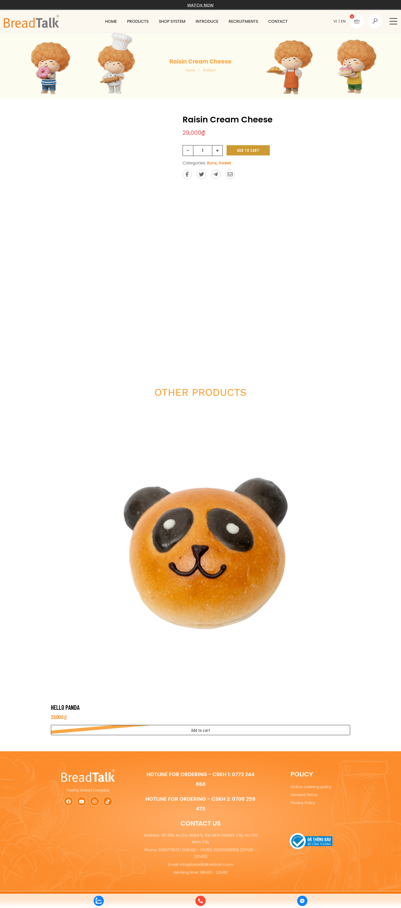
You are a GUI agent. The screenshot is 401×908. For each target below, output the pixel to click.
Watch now (200, 5)
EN (343, 21)
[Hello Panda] (200, 551)
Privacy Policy (303, 802)
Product (209, 70)
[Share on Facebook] (187, 174)
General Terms (304, 794)
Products (138, 21)
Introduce (207, 21)
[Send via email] (230, 174)
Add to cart (248, 150)
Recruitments (243, 21)
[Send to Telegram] (215, 174)
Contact (278, 21)
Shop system (172, 21)
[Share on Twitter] (201, 174)
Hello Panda (65, 707)
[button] (393, 21)
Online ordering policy (311, 786)
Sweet (225, 163)
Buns (212, 163)
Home (111, 21)
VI (335, 21)
